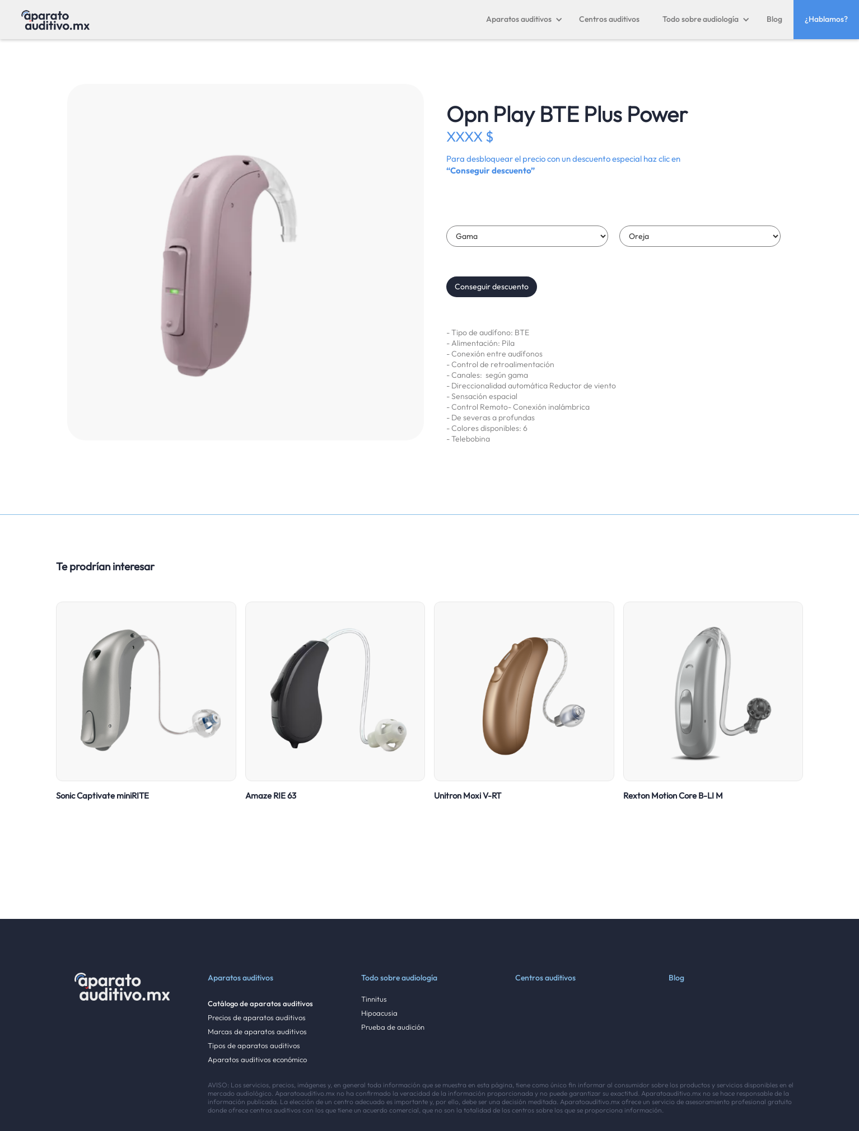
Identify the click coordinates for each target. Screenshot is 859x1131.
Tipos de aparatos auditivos (254, 1045)
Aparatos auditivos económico (257, 1059)
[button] (524, 19)
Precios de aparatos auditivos (257, 1017)
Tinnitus (374, 999)
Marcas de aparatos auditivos (257, 1031)
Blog (774, 19)
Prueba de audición (392, 1027)
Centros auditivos (609, 19)
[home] (55, 19)
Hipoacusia (379, 1013)
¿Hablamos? (826, 19)
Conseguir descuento (492, 286)
